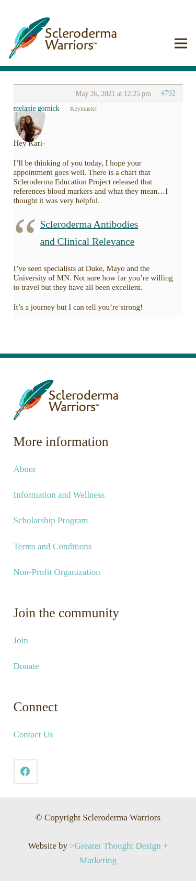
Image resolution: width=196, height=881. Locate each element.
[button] (180, 43)
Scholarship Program (51, 520)
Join (21, 640)
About (25, 469)
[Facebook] (26, 771)
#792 (168, 93)
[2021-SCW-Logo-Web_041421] (63, 38)
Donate (26, 666)
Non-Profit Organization (57, 572)
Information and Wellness (59, 495)
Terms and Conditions (53, 546)
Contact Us (33, 734)
